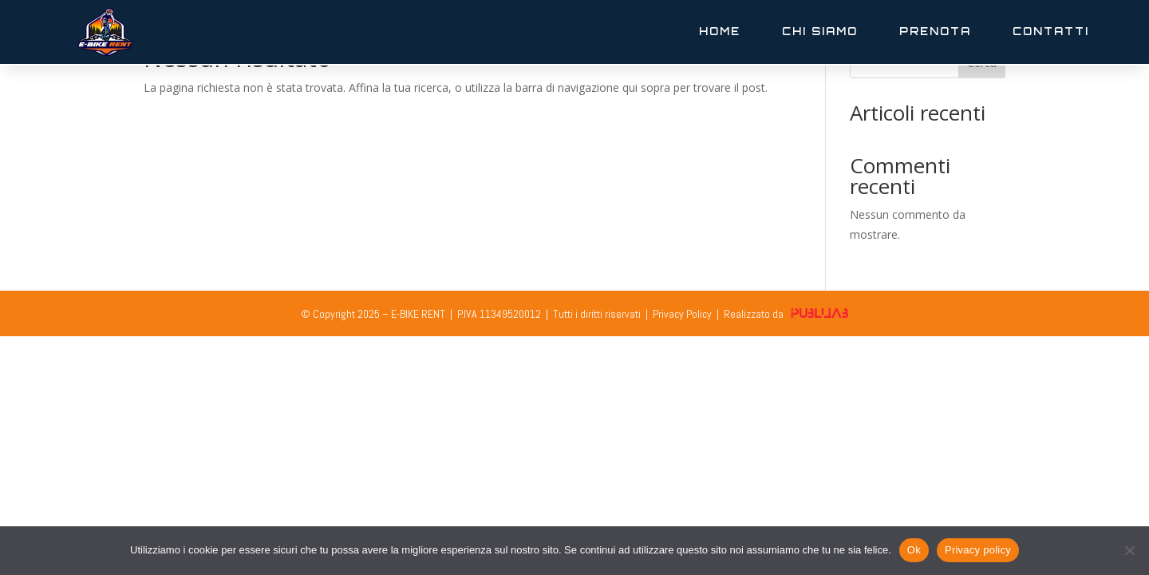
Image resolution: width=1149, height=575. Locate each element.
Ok (914, 550)
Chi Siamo (820, 31)
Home (719, 31)
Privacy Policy (682, 314)
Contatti (1051, 31)
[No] (1129, 550)
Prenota (935, 31)
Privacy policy (978, 550)
